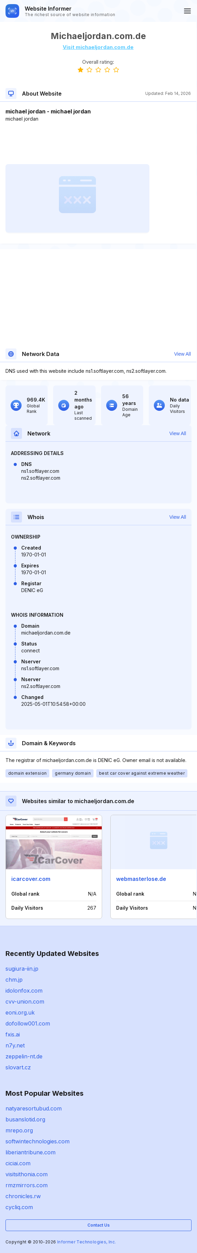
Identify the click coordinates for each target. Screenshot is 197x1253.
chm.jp (14, 979)
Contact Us (98, 1225)
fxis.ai (12, 1034)
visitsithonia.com (26, 1174)
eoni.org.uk (20, 1012)
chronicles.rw (23, 1196)
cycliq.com (19, 1207)
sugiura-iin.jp (21, 968)
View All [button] (182, 354)
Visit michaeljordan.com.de (98, 47)
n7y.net (15, 1045)
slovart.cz (18, 1067)
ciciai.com (17, 1163)
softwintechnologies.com (37, 1141)
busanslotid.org (25, 1119)
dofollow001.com (27, 1023)
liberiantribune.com (30, 1152)
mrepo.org (19, 1130)
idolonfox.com (23, 990)
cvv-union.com (24, 1001)
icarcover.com (30, 878)
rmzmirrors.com (26, 1185)
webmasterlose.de (141, 878)
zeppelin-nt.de (23, 1056)
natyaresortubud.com (33, 1108)
